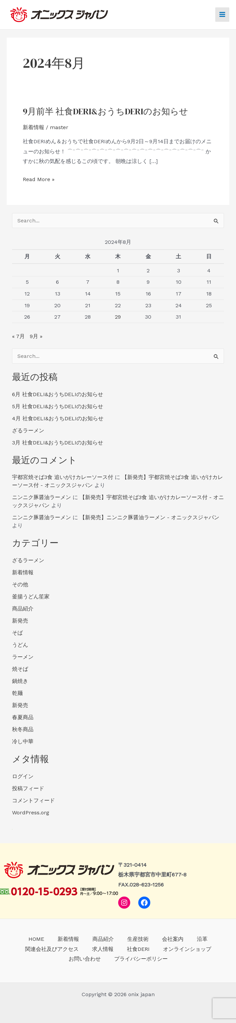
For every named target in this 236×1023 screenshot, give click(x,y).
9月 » (36, 337)
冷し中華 (22, 742)
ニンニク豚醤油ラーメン (41, 498)
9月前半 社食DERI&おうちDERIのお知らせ (105, 112)
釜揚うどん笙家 (31, 597)
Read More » (39, 180)
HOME (36, 939)
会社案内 (172, 939)
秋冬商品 (22, 730)
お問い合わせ (85, 959)
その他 (20, 585)
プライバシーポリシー (141, 959)
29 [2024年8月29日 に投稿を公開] (118, 318)
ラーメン (22, 658)
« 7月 (18, 337)
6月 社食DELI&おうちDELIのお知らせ (57, 395)
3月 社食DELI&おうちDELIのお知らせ (57, 443)
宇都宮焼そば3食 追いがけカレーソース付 (62, 478)
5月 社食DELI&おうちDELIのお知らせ (57, 407)
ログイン (22, 777)
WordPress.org (30, 813)
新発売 (20, 621)
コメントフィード (33, 801)
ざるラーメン (28, 431)
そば (17, 634)
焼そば (20, 670)
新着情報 (33, 128)
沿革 (202, 939)
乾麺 (17, 694)
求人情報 (102, 949)
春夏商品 (22, 718)
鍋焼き (20, 682)
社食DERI (138, 949)
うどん (20, 646)
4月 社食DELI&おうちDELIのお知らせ (57, 419)
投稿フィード (28, 789)
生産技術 (138, 939)
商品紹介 (22, 609)
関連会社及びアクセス (52, 949)
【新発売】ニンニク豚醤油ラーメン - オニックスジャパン (149, 518)
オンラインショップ (187, 949)
